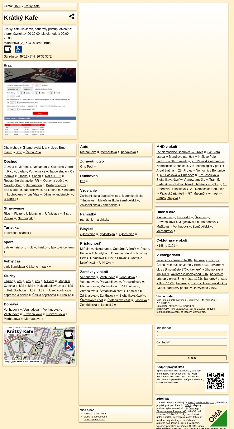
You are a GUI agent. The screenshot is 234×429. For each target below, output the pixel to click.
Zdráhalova (128, 286)
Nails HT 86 (53, 176)
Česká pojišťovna (44, 295)
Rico (10, 171)
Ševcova (200, 217)
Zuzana (9, 166)
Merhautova (12, 318)
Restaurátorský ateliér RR (21, 180)
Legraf (8, 281)
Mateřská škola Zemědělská (117, 200)
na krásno (50, 189)
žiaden (36, 176)
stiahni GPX (163, 308)
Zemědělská (88, 304)
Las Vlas (33, 194)
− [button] (85, 15)
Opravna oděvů (53, 180)
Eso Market (11, 189)
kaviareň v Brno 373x (193, 264)
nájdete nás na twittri (95, 413)
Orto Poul (86, 166)
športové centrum (63, 247)
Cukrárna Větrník (62, 166)
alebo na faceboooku (95, 416)
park (45, 266)
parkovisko (128, 152)
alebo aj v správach (94, 419)
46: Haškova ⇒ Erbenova (177, 175)
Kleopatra (68, 189)
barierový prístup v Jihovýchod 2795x (192, 288)
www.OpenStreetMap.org (201, 402)
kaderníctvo (32, 189)
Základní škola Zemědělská (99, 205)
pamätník (86, 219)
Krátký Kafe (32, 6)
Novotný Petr (12, 185)
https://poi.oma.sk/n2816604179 (211, 139)
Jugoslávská (187, 222)
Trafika (22, 176)
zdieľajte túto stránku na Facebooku (178, 372)
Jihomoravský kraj (35, 147)
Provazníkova (32, 314)
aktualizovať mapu (177, 300)
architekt (103, 219)
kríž (82, 181)
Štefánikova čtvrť (111, 291)
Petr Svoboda (16, 290)
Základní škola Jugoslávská (99, 195)
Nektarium (40, 166)
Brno (19, 152)
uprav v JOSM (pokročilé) (202, 300)
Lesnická (133, 291)
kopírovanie (15, 194)
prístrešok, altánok (16, 232)
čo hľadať (163, 342)
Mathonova (14, 43)
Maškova (162, 226)
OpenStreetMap (161, 139)
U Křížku (10, 199)
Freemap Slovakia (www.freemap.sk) (177, 409)
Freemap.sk (181, 139)
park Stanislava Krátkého (21, 266)
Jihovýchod (11, 147)
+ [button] (85, 9)
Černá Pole (33, 152)
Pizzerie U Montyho (27, 213)
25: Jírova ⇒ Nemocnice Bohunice (201, 170)
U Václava (52, 213)
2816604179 (163, 303)
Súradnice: (11, 56)
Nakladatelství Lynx (50, 285)
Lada (21, 171)
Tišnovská (183, 217)
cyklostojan (87, 234)
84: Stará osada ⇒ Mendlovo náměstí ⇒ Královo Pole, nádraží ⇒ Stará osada (188, 156)
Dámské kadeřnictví (56, 194)
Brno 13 (65, 295)
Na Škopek (25, 218)
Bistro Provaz (117, 258)
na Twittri (192, 373)
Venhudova (11, 309)
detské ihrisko (13, 247)
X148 (160, 245)
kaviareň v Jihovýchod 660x (189, 274)
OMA (17, 6)
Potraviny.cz (37, 171)
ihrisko (42, 247)
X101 (171, 245)
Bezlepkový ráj (56, 185)
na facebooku (182, 370)
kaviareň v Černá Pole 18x (174, 260)
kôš (19, 281)
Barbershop (34, 185)
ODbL (188, 405)
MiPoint (23, 166)
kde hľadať (163, 328)
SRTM (192, 426)
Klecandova (164, 217)
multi (30, 247)
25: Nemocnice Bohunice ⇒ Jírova (179, 152)
